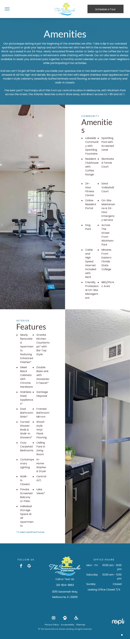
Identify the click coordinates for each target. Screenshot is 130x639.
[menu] (7, 9)
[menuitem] (52, 624)
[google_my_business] (29, 566)
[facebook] (21, 566)
